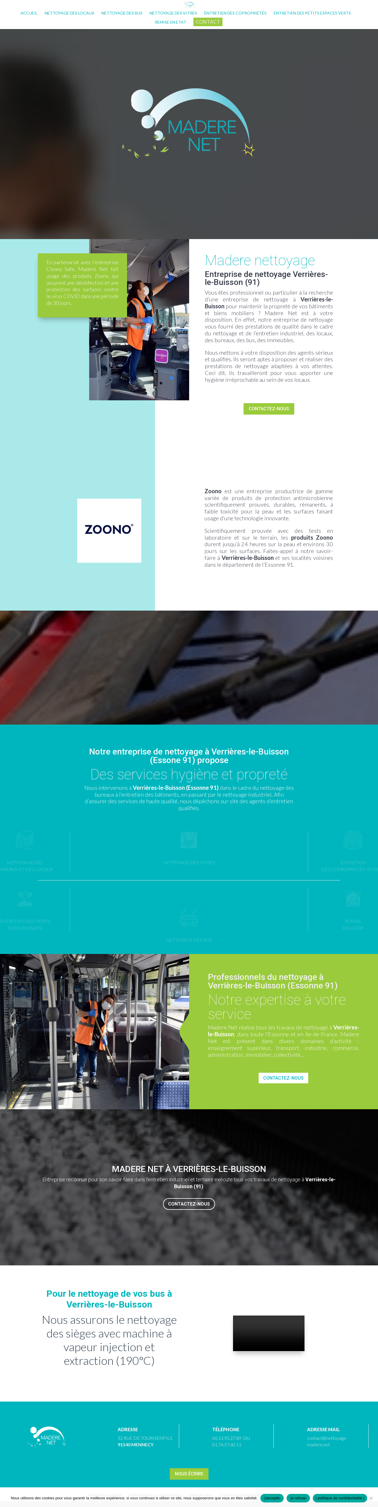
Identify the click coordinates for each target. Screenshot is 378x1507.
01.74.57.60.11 (226, 1444)
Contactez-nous (269, 408)
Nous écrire (189, 1474)
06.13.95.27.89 (226, 1438)
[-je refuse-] (371, 1498)
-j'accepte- (272, 1498)
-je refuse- (298, 1498)
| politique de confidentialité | (340, 1498)
